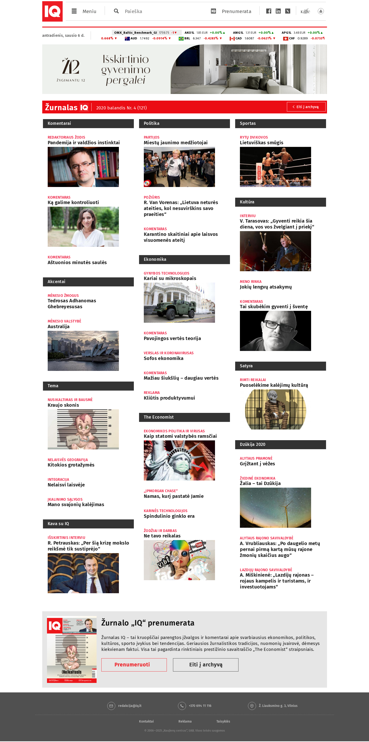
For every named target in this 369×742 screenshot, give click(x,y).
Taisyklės (223, 721)
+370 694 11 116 (200, 706)
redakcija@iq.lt (129, 706)
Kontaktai (146, 721)
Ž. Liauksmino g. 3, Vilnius (278, 706)
